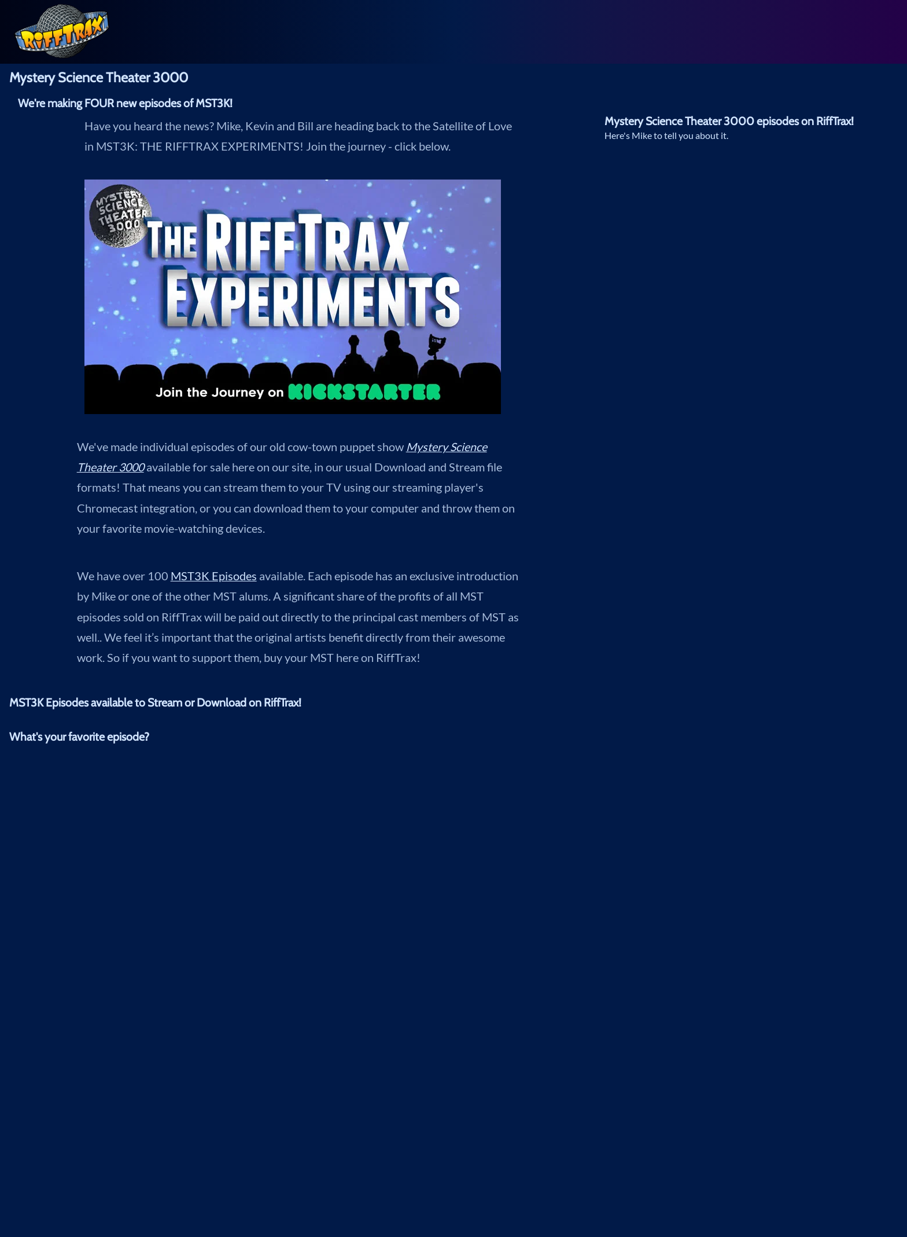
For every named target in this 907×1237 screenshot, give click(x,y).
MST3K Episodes (214, 576)
